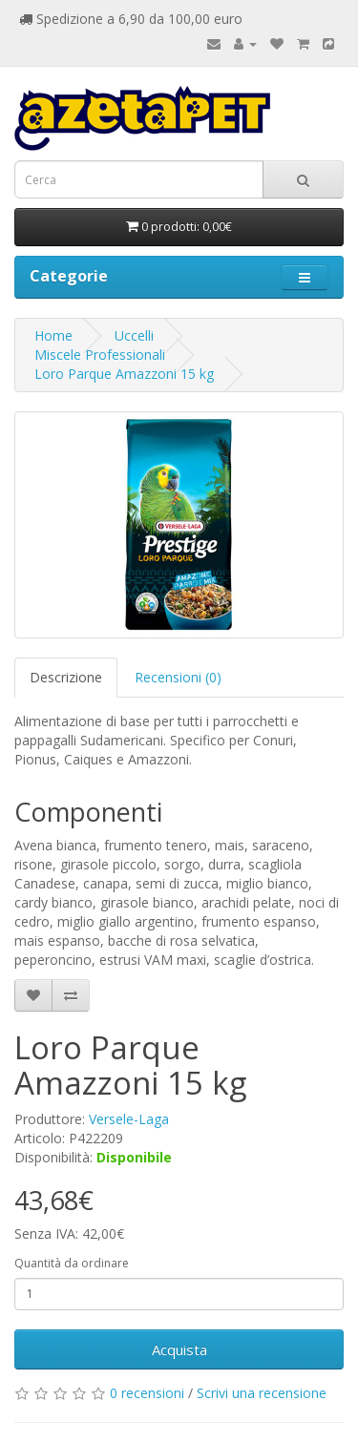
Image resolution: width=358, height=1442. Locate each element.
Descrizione (66, 677)
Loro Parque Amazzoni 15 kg (124, 374)
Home (53, 335)
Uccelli (134, 335)
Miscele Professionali (99, 354)
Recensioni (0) (178, 677)
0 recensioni (147, 1393)
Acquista (179, 1349)
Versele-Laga (129, 1119)
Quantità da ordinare (71, 1263)
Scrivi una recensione (261, 1393)
